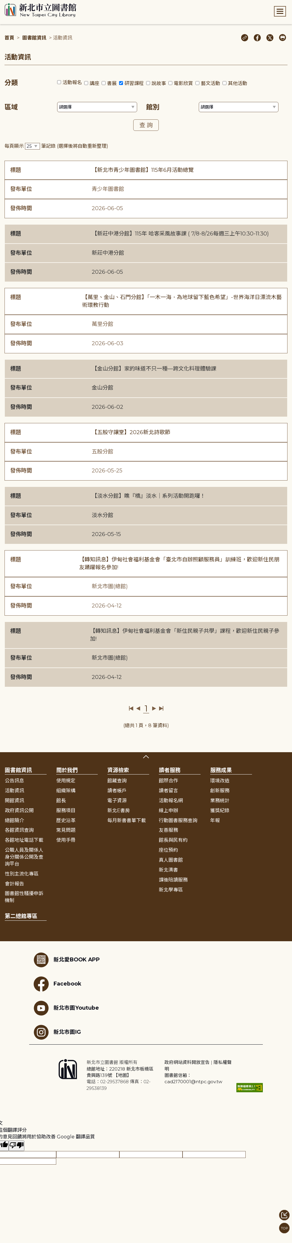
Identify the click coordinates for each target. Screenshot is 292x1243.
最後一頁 (161, 708)
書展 (112, 83)
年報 (215, 820)
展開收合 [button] (146, 756)
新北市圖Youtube (66, 1008)
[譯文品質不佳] (16, 1145)
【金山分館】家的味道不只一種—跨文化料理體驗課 (154, 368)
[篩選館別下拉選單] (239, 107)
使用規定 (65, 781)
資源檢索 (118, 770)
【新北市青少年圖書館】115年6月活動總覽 (143, 170)
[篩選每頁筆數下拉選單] (32, 146)
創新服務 (219, 790)
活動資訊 (14, 790)
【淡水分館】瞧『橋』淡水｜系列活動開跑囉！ (148, 496)
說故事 (159, 83)
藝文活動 (210, 83)
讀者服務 (169, 770)
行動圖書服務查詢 (178, 820)
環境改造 (219, 781)
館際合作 (168, 781)
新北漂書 (168, 870)
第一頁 (131, 708)
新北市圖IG (57, 1032)
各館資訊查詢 (19, 830)
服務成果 (221, 770)
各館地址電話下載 (24, 840)
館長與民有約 (173, 840)
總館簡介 (14, 820)
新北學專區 (171, 890)
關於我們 (67, 770)
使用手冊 (65, 840)
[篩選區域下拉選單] (97, 107)
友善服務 (168, 830)
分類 (11, 83)
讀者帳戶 (117, 790)
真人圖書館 (171, 860)
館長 (61, 800)
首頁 (9, 38)
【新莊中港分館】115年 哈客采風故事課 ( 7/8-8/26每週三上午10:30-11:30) (180, 233)
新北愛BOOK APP (67, 959)
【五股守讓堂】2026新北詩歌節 (131, 432)
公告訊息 (14, 781)
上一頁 (138, 708)
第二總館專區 (21, 916)
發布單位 (21, 189)
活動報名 (72, 82)
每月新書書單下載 (126, 820)
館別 (152, 107)
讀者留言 (168, 790)
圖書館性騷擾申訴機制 (24, 897)
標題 (15, 170)
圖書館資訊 (34, 38)
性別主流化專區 (21, 874)
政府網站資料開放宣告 (187, 1062)
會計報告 (14, 884)
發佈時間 (21, 208)
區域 (11, 107)
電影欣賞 (183, 83)
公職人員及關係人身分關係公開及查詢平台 (24, 857)
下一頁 (154, 708)
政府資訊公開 (19, 810)
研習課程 (134, 83)
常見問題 (65, 830)
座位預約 (168, 850)
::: (3, 4)
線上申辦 (168, 810)
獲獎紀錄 (219, 810)
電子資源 (117, 800)
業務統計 (219, 800)
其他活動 (237, 83)
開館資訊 (14, 800)
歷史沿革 (65, 820)
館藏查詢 (117, 781)
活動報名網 (171, 800)
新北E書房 (118, 810)
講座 (94, 83)
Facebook (57, 984)
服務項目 (65, 810)
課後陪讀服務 (173, 880)
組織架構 (65, 790)
